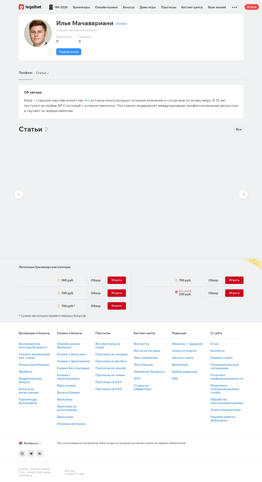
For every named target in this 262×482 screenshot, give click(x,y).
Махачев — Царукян (187, 344)
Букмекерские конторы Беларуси (33, 345)
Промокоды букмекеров (28, 401)
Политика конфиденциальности (226, 376)
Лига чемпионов (146, 358)
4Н (86, 100)
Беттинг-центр (192, 7)
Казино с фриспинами (73, 361)
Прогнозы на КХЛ (108, 382)
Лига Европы (143, 365)
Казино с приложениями (68, 376)
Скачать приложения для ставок (34, 356)
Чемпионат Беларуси (149, 372)
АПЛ (137, 378)
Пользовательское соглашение (224, 366)
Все (239, 129)
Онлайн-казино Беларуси (68, 345)
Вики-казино (66, 385)
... (234, 5)
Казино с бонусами (71, 354)
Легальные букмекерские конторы (45, 267)
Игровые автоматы (71, 424)
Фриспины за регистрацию (67, 408)
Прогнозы (168, 7)
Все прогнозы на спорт (107, 345)
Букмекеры (81, 7)
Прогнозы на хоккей (110, 368)
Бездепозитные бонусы (30, 380)
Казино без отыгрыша (73, 368)
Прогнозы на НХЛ (108, 389)
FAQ (175, 378)
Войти (251, 7)
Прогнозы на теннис (110, 375)
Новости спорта (184, 351)
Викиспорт (180, 365)
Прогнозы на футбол (110, 361)
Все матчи (141, 344)
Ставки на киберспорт (143, 387)
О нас (214, 344)
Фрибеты (25, 372)
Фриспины (65, 399)
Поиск (237, 7)
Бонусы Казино (68, 392)
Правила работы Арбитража (222, 418)
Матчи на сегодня (147, 351)
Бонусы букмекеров (34, 365)
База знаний (217, 7)
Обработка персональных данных (226, 401)
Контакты (217, 351)
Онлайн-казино (106, 7)
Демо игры (148, 7)
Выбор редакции (184, 372)
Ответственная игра (225, 410)
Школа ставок (183, 358)
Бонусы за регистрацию (29, 390)
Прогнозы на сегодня (111, 354)
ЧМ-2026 (61, 7)
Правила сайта (221, 358)
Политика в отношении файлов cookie (224, 389)
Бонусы (128, 7)
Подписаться (69, 52)
